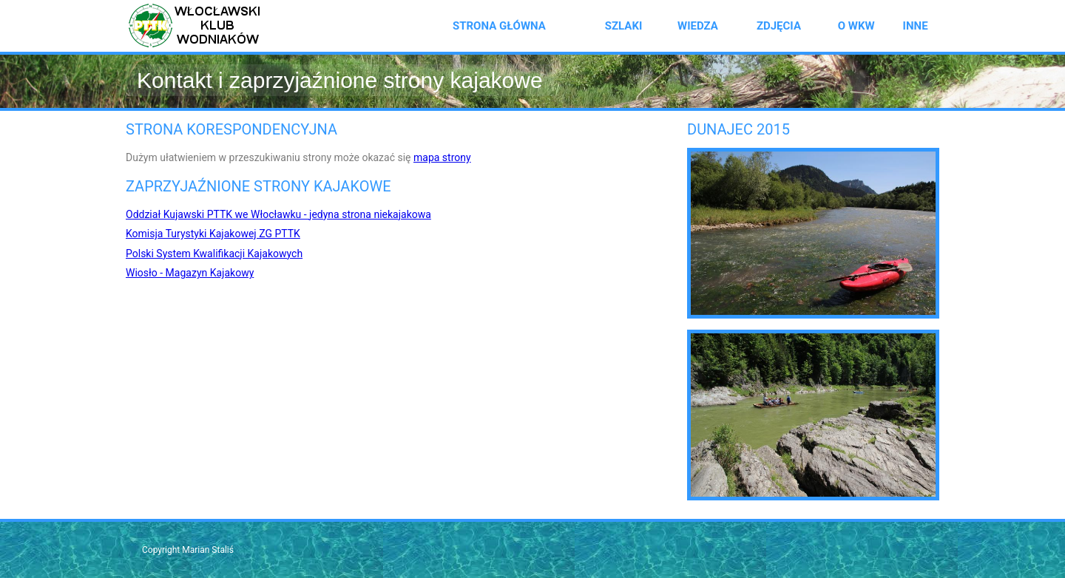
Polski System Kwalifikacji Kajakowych (214, 253)
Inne (915, 26)
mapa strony (442, 157)
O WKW (856, 26)
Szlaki (624, 26)
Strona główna (499, 26)
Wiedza (697, 26)
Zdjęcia (779, 26)
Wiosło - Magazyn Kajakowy (190, 273)
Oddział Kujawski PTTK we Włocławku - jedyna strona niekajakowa (278, 214)
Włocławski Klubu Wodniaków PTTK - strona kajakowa (200, 26)
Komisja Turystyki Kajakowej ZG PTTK (213, 233)
